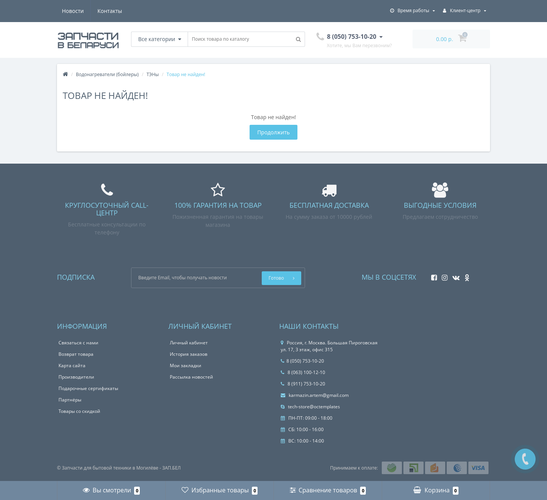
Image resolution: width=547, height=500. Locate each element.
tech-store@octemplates (310, 406)
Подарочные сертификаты (88, 388)
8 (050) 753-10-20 (302, 361)
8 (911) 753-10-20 (303, 384)
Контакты (110, 10)
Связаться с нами (78, 342)
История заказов (188, 354)
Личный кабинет (189, 342)
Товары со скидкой (79, 411)
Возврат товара (75, 354)
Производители (76, 377)
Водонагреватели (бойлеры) (107, 74)
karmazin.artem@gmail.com (315, 395)
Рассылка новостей (191, 377)
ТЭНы (153, 74)
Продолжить (273, 132)
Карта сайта (71, 365)
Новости (73, 10)
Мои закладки (185, 365)
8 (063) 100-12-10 (303, 372)
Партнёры (69, 399)
